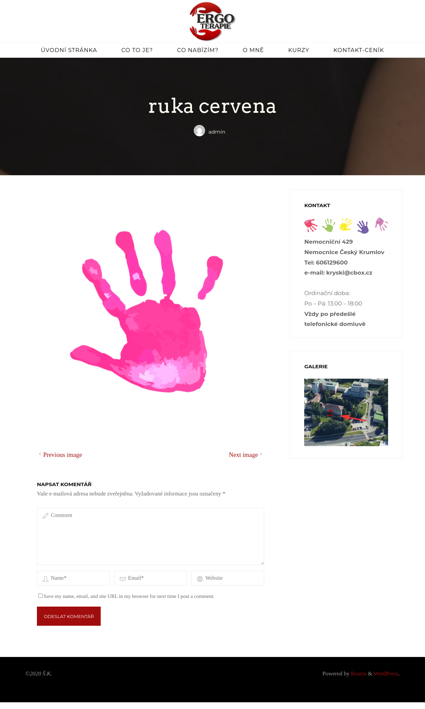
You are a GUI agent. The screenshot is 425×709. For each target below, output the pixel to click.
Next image (246, 454)
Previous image (59, 454)
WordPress (386, 680)
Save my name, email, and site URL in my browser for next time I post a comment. (126, 603)
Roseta (358, 680)
